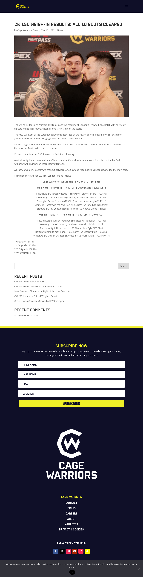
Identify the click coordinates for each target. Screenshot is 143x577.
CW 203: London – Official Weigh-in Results (36, 296)
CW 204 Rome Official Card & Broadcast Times (38, 286)
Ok (72, 572)
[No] (139, 568)
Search (123, 266)
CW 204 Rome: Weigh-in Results (30, 281)
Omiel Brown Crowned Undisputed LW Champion (39, 300)
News (60, 30)
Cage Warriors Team (27, 30)
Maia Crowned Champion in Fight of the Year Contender (43, 291)
